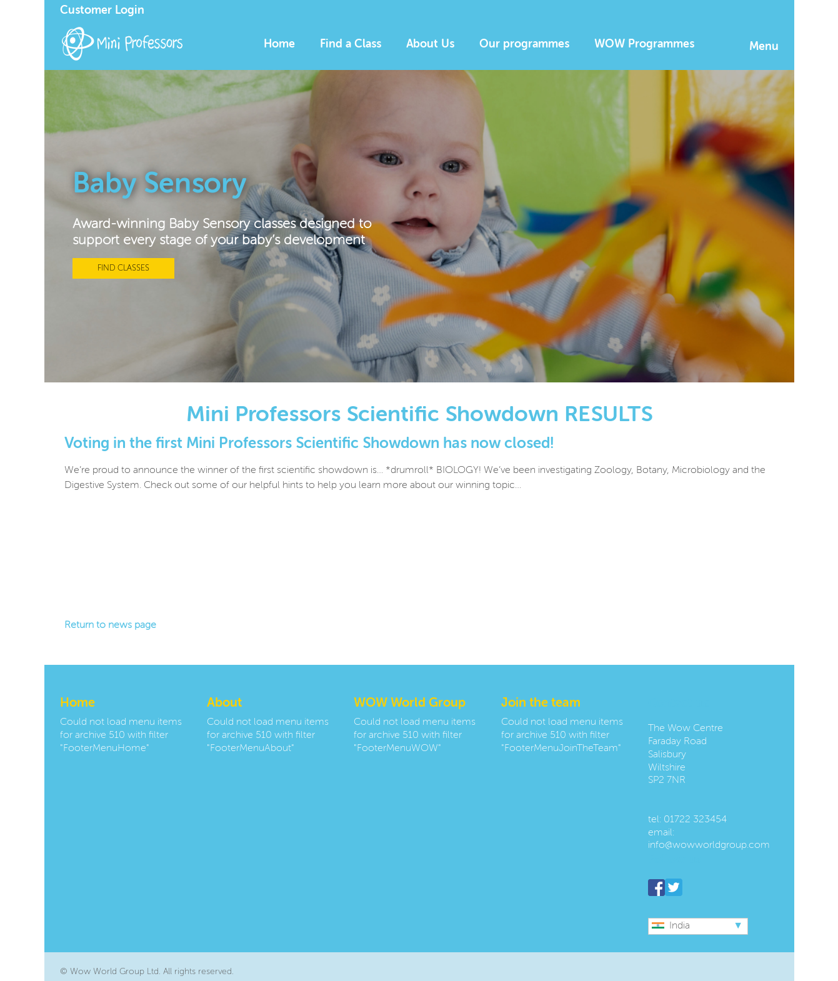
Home (279, 44)
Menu (764, 46)
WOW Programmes (644, 44)
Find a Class (350, 44)
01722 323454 (695, 820)
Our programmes (524, 44)
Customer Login (102, 10)
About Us (430, 44)
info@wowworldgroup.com (709, 845)
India (671, 926)
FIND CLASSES (123, 268)
